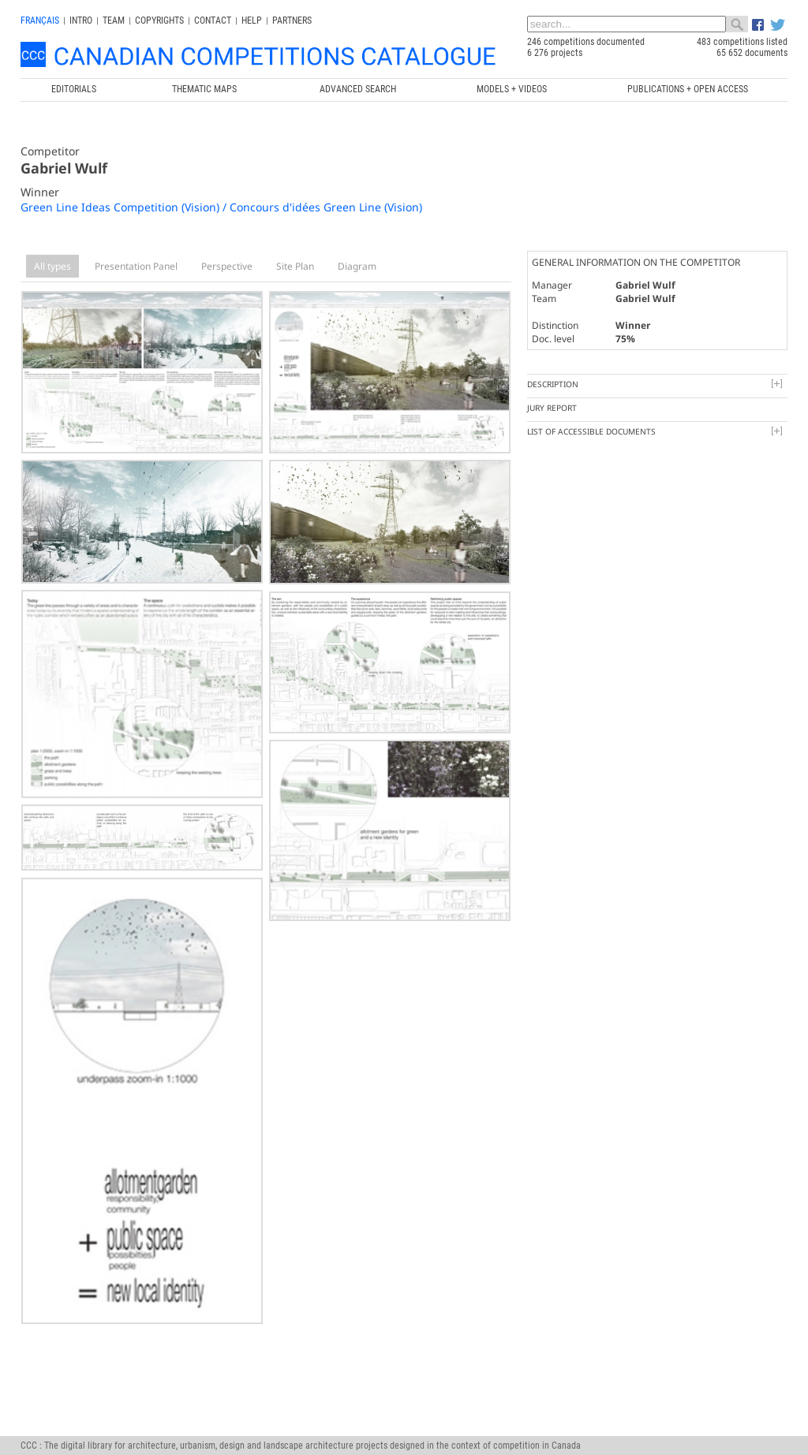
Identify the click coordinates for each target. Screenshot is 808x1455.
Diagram (357, 266)
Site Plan (295, 266)
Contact (212, 20)
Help (251, 20)
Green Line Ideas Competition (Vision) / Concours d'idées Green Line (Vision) (221, 207)
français (40, 20)
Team (114, 20)
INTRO (80, 20)
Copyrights (159, 20)
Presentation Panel (136, 266)
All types (52, 266)
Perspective (226, 266)
